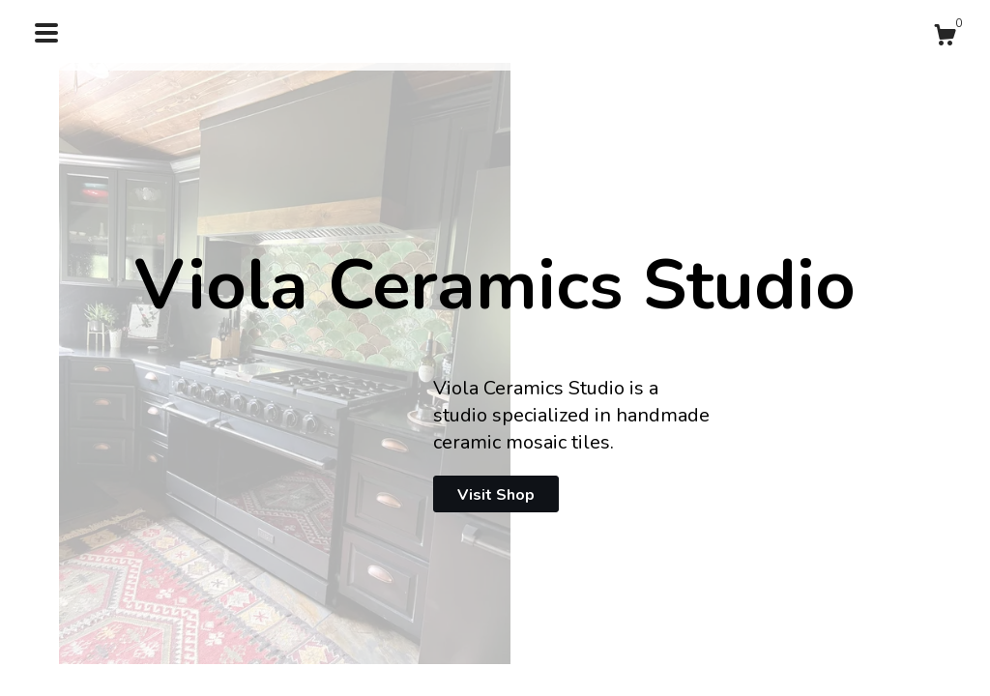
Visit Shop (496, 495)
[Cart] (944, 38)
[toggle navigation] (46, 33)
